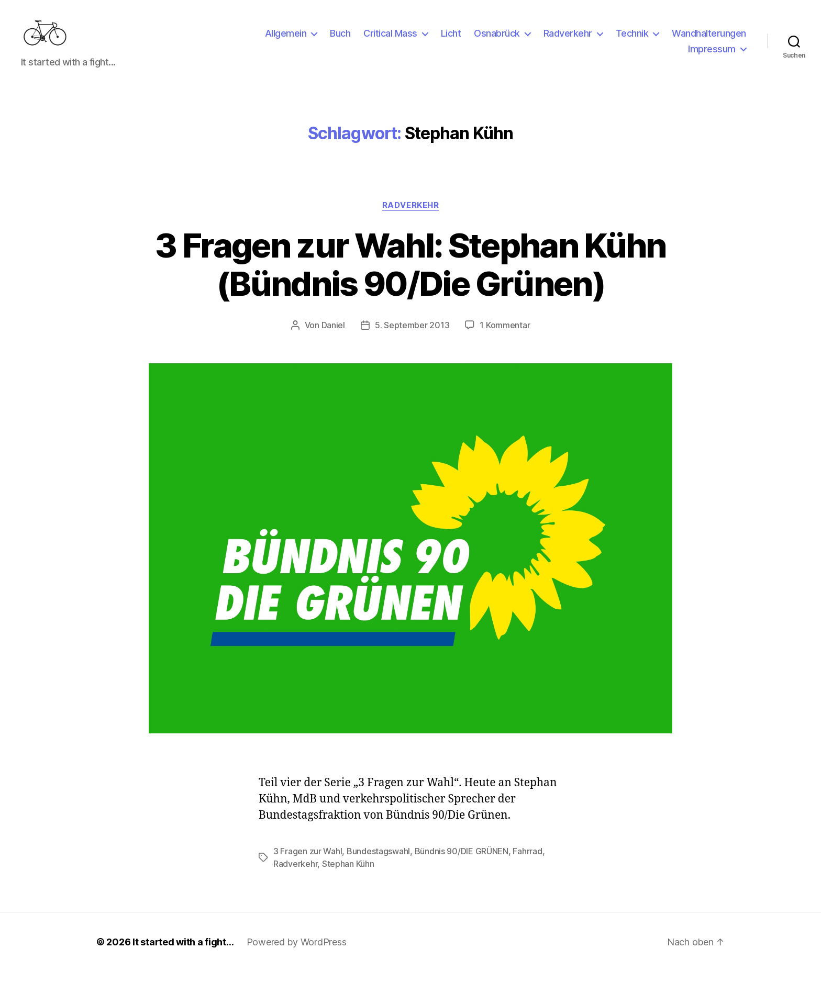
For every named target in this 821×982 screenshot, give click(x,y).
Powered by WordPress (297, 952)
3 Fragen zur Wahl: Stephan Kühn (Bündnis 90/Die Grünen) (410, 275)
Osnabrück (497, 38)
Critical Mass (390, 38)
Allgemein (286, 38)
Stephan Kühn (348, 874)
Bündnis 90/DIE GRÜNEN (461, 861)
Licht (451, 38)
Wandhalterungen (709, 38)
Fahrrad (527, 861)
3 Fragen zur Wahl (307, 861)
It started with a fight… (183, 952)
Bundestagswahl (378, 861)
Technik (632, 38)
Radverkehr (567, 38)
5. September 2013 (412, 335)
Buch (340, 38)
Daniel (333, 335)
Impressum (712, 54)
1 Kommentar (505, 335)
